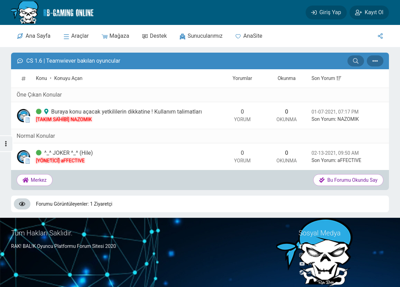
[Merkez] (34, 36)
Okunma (287, 78)
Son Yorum (323, 78)
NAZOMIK (348, 119)
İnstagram (314, 255)
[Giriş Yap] (326, 12)
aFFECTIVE (349, 160)
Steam (310, 272)
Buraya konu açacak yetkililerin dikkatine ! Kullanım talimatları (126, 111)
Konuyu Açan (68, 78)
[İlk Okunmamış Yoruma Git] (38, 112)
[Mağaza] (115, 36)
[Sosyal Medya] (380, 36)
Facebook (313, 246)
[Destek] (154, 36)
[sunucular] (76, 36)
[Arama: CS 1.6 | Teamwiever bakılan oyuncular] (355, 60)
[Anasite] (249, 36)
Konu (41, 78)
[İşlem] (375, 60)
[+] (338, 78)
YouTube (312, 263)
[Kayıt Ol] (369, 12)
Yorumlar (242, 78)
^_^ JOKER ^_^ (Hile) (68, 153)
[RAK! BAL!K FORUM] (58, 12)
